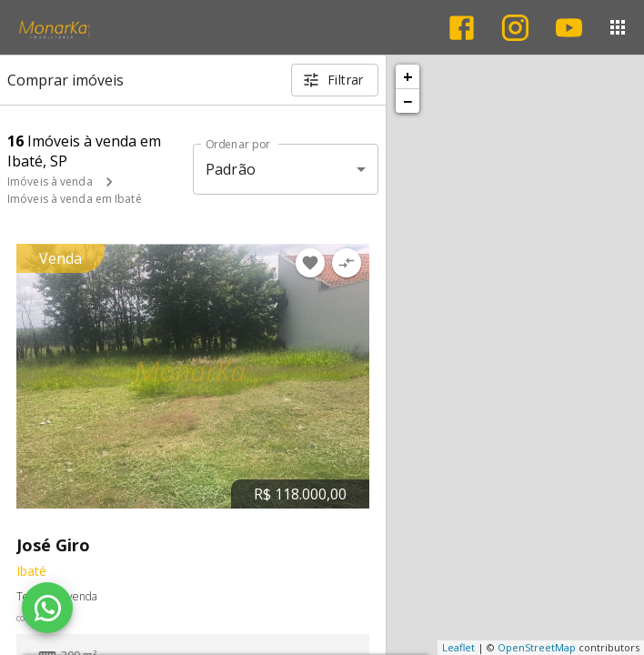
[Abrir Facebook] (462, 28)
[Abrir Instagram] (515, 28)
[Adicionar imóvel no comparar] (346, 262)
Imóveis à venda (50, 181)
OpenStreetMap (537, 647)
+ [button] (408, 76)
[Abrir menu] (617, 27)
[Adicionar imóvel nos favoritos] (310, 262)
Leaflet (458, 647)
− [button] (407, 101)
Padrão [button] (231, 169)
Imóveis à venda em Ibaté (74, 199)
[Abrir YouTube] (569, 28)
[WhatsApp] (47, 607)
